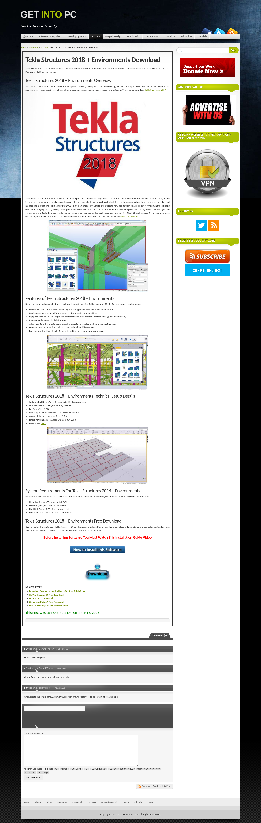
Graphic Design (113, 36)
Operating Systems (76, 36)
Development (153, 36)
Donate (151, 802)
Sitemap (92, 802)
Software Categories (49, 36)
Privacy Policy (77, 802)
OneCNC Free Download (41, 598)
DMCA (126, 802)
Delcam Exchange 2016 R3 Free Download (49, 605)
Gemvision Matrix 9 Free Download (46, 602)
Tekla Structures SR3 (130, 216)
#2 (25, 668)
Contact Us (62, 802)
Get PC (48, 14)
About (49, 802)
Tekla (43, 423)
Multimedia (133, 36)
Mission (38, 802)
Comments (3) (160, 635)
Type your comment (33, 732)
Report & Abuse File (109, 802)
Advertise (138, 802)
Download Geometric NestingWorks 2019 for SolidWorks (57, 591)
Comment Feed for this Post (156, 786)
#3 (25, 687)
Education (186, 36)
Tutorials (202, 36)
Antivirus (170, 36)
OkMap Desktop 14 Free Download (46, 595)
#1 (25, 648)
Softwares (33, 47)
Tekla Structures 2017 (155, 89)
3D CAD (95, 37)
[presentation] (49, 718)
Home (29, 36)
